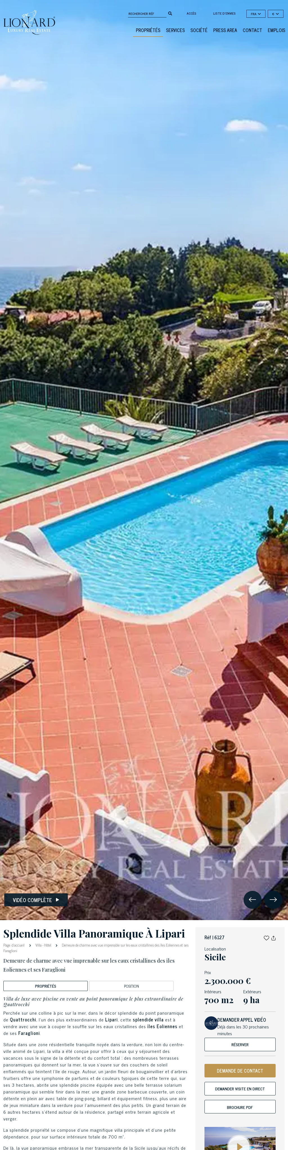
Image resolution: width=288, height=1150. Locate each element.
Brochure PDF (240, 1107)
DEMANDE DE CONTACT (240, 1070)
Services (175, 30)
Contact (252, 30)
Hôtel (47, 945)
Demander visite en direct (240, 1088)
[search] (170, 13)
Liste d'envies (224, 13)
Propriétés (148, 30)
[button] (266, 937)
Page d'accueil (14, 944)
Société (199, 30)
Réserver (240, 1044)
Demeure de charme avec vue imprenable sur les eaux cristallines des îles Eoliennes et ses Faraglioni (95, 948)
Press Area (225, 30)
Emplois (276, 30)
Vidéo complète (36, 900)
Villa (38, 945)
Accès (191, 13)
